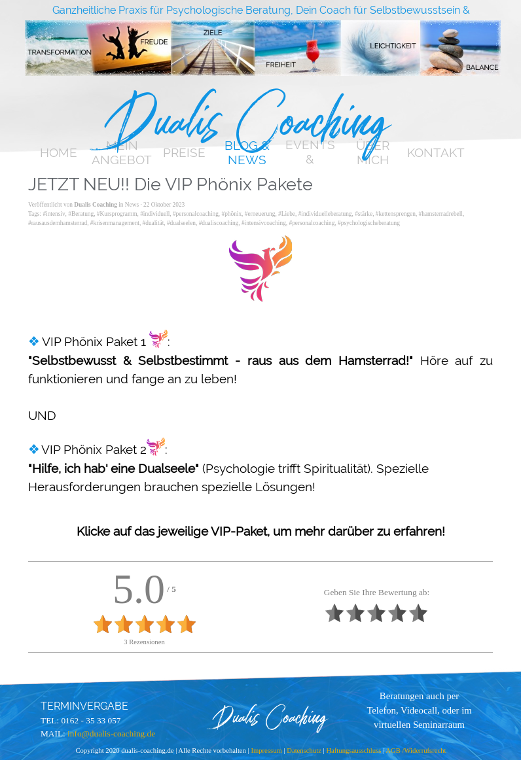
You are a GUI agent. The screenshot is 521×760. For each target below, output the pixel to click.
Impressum (267, 750)
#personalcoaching (196, 214)
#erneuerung (260, 214)
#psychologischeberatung (369, 223)
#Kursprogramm (117, 214)
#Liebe (286, 214)
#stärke (363, 214)
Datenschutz (304, 750)
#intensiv (54, 214)
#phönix (232, 214)
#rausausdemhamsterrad (57, 223)
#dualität (153, 223)
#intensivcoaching (264, 223)
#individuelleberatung (325, 214)
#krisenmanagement (114, 223)
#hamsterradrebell (441, 214)
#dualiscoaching (219, 223)
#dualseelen (181, 223)
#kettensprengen (396, 214)
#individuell (155, 214)
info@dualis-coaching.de (111, 733)
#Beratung (81, 214)
